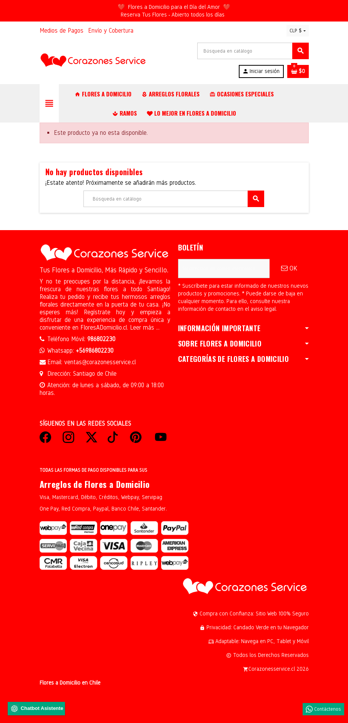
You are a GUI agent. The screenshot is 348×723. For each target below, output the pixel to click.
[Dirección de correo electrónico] (224, 268)
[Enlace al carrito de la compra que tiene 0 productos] (298, 71)
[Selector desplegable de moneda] (297, 30)
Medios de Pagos (61, 30)
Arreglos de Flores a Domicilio (95, 484)
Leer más (143, 327)
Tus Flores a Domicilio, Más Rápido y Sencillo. (104, 270)
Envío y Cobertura (110, 30)
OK (289, 268)
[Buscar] (252, 51)
